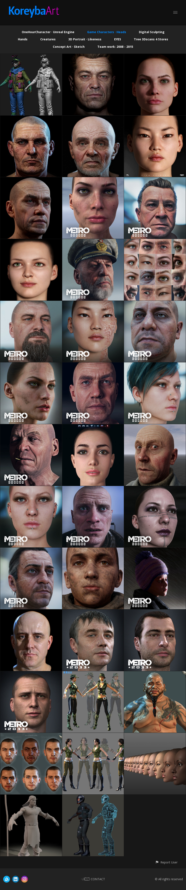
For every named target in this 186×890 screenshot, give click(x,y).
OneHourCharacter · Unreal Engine (48, 32)
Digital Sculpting (151, 32)
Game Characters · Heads (106, 32)
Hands (22, 39)
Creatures (48, 39)
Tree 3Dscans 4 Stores (151, 39)
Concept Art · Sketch (69, 47)
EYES (117, 39)
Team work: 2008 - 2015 (115, 47)
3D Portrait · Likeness (84, 39)
